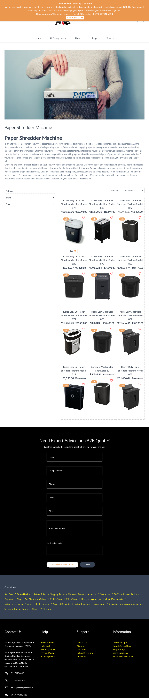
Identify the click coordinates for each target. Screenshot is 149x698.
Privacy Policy (130, 576)
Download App (120, 624)
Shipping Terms (57, 576)
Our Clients (30, 581)
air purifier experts (114, 581)
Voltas (8, 591)
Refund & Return (85, 635)
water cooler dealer (14, 586)
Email (51, 480)
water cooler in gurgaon (38, 586)
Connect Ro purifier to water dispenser (71, 586)
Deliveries (82, 638)
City (51, 493)
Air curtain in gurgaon (119, 586)
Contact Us (82, 624)
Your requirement (57, 510)
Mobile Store (56, 581)
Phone (52, 466)
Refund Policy (23, 576)
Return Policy (40, 576)
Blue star (47, 591)
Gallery (42, 581)
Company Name (56, 453)
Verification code (54, 525)
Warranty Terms (76, 576)
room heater (99, 586)
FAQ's (117, 576)
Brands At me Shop (122, 628)
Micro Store (71, 581)
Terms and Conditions (123, 638)
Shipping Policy (48, 638)
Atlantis (35, 591)
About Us (91, 576)
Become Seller (47, 624)
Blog (19, 581)
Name (51, 439)
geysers (137, 586)
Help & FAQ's (119, 631)
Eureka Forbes (21, 591)
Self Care (9, 576)
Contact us (105, 576)
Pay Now (9, 581)
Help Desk (45, 628)
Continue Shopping (75, 18)
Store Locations (120, 635)
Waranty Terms (48, 631)
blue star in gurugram (91, 581)
